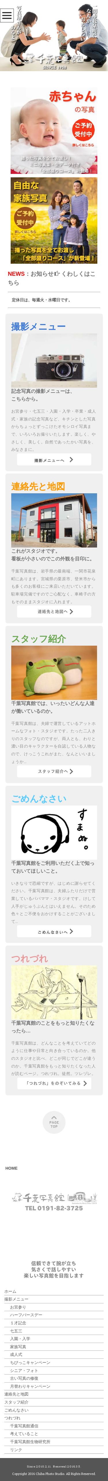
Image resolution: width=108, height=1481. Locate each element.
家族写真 (18, 1346)
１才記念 (18, 1322)
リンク (16, 1449)
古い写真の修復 (24, 1378)
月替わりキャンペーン (30, 1386)
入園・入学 (20, 1338)
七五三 (16, 1331)
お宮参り (18, 1307)
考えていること (24, 1433)
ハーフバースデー (26, 1314)
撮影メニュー (16, 1299)
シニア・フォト (24, 1370)
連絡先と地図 (16, 1394)
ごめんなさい (16, 1410)
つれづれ (12, 1417)
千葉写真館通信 (24, 1425)
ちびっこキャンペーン (30, 1362)
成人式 (16, 1354)
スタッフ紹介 (16, 1402)
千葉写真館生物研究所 (30, 1441)
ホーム (10, 1291)
